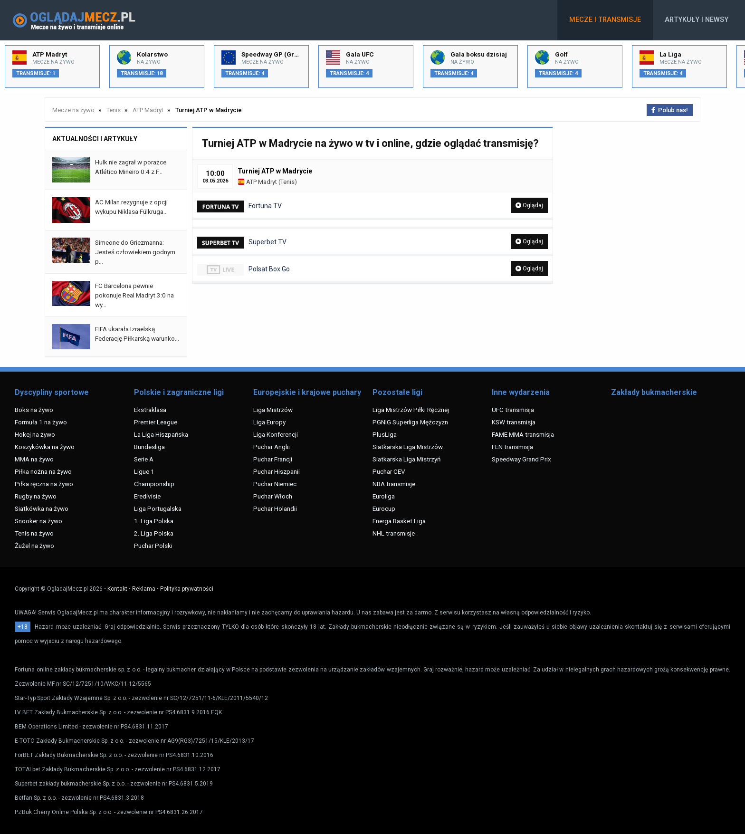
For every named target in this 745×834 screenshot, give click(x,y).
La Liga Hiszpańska (161, 434)
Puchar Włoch (272, 496)
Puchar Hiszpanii (276, 471)
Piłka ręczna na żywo (44, 484)
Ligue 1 (144, 471)
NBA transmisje (393, 484)
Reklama (143, 588)
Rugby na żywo (36, 496)
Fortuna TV (239, 206)
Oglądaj (529, 205)
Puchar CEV (388, 471)
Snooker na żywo (38, 521)
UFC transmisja (513, 409)
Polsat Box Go (243, 270)
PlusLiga (384, 434)
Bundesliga (149, 447)
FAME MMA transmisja (523, 434)
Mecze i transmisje (605, 20)
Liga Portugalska (157, 508)
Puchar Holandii (275, 508)
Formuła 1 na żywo (41, 422)
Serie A (143, 459)
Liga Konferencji (275, 434)
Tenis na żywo (34, 533)
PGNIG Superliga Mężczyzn (410, 422)
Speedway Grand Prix (521, 459)
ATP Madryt (257, 181)
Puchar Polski (153, 545)
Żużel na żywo (34, 545)
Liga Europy (269, 422)
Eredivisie (147, 496)
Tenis (287, 181)
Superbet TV (242, 243)
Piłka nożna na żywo (43, 471)
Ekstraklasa (150, 409)
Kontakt (117, 588)
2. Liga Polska (153, 533)
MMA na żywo (34, 459)
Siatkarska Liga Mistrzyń (406, 459)
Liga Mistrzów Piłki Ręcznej (410, 409)
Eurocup (383, 508)
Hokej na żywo (35, 434)
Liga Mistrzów (273, 409)
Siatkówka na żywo (41, 508)
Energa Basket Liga (399, 521)
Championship (154, 484)
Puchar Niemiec (274, 484)
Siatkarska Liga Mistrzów (407, 447)
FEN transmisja (512, 447)
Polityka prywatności (186, 588)
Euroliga (383, 496)
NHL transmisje (393, 533)
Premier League (155, 422)
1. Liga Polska (153, 521)
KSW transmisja (513, 422)
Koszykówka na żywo (45, 447)
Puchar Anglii (271, 447)
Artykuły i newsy (696, 20)
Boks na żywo (34, 409)
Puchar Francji (272, 459)
